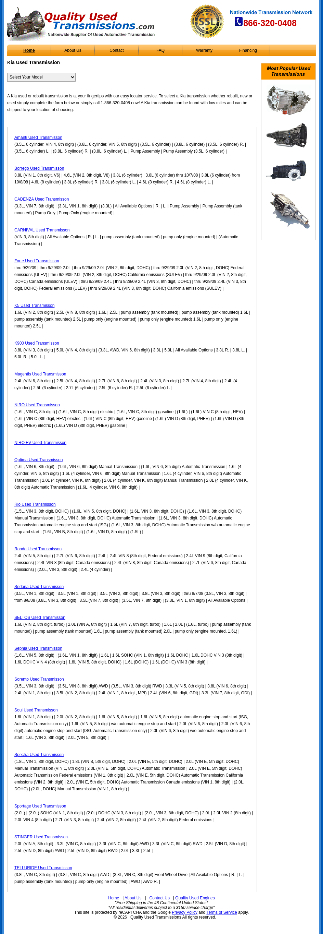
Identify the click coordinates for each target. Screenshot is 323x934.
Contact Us (160, 898)
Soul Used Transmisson (36, 710)
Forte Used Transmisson (36, 261)
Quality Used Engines (195, 898)
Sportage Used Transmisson (40, 806)
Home (29, 50)
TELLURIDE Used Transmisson (43, 867)
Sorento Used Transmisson (39, 679)
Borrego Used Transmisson (39, 168)
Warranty (204, 50)
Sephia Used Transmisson (38, 648)
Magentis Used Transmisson (40, 374)
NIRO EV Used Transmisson (40, 442)
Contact (116, 50)
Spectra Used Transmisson (39, 754)
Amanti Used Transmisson (38, 137)
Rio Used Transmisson (35, 504)
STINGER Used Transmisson (41, 837)
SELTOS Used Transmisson (39, 617)
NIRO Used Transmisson (37, 405)
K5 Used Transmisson (34, 305)
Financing (248, 50)
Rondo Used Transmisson (38, 549)
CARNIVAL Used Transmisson (41, 230)
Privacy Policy (184, 912)
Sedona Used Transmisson (39, 586)
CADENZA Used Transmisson (41, 199)
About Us (72, 50)
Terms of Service (221, 912)
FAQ (160, 50)
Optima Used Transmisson (38, 459)
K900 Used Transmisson (36, 343)
